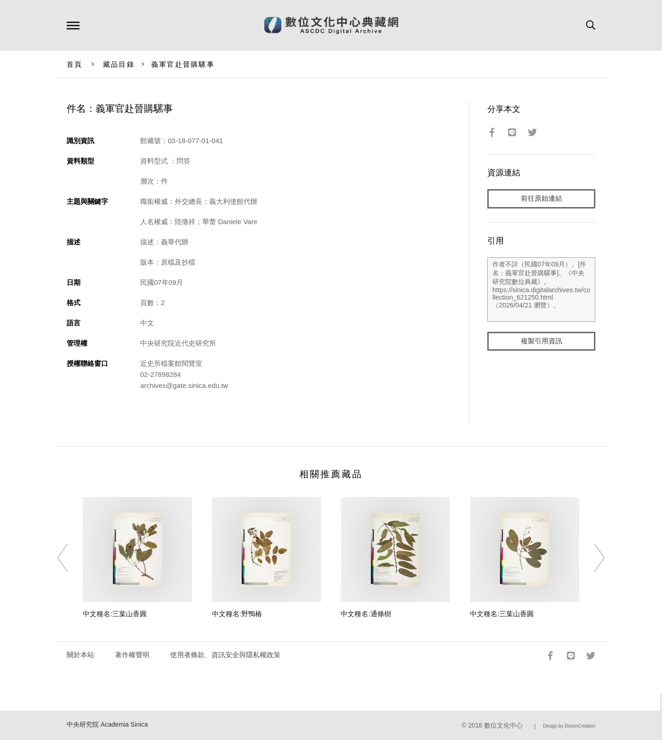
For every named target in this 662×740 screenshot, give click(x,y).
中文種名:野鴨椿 (237, 614)
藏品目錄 (119, 64)
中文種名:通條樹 (366, 614)
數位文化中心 (503, 725)
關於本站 (80, 655)
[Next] (591, 558)
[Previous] (71, 558)
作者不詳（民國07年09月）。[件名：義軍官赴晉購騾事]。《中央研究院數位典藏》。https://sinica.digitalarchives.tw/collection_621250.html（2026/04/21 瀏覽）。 (541, 289)
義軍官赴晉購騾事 (183, 64)
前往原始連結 (541, 198)
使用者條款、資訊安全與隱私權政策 (225, 655)
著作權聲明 (132, 655)
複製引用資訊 (541, 341)
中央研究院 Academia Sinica (107, 724)
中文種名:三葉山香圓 (115, 614)
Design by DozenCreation (569, 725)
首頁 (75, 64)
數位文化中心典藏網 (331, 25)
